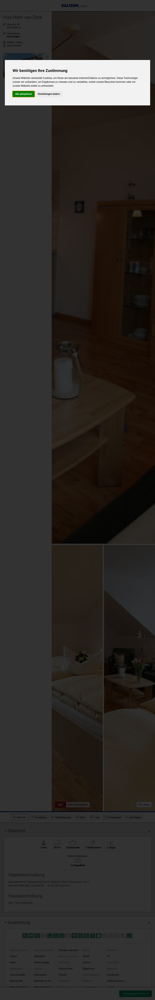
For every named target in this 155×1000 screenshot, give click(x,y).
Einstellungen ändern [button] (49, 94)
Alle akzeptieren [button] (23, 94)
